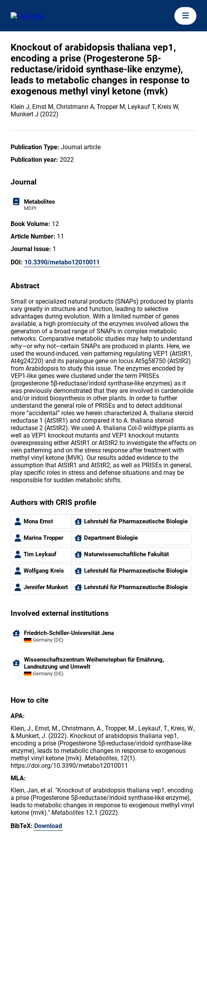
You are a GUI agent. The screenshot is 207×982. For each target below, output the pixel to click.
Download (48, 826)
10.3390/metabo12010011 (62, 262)
